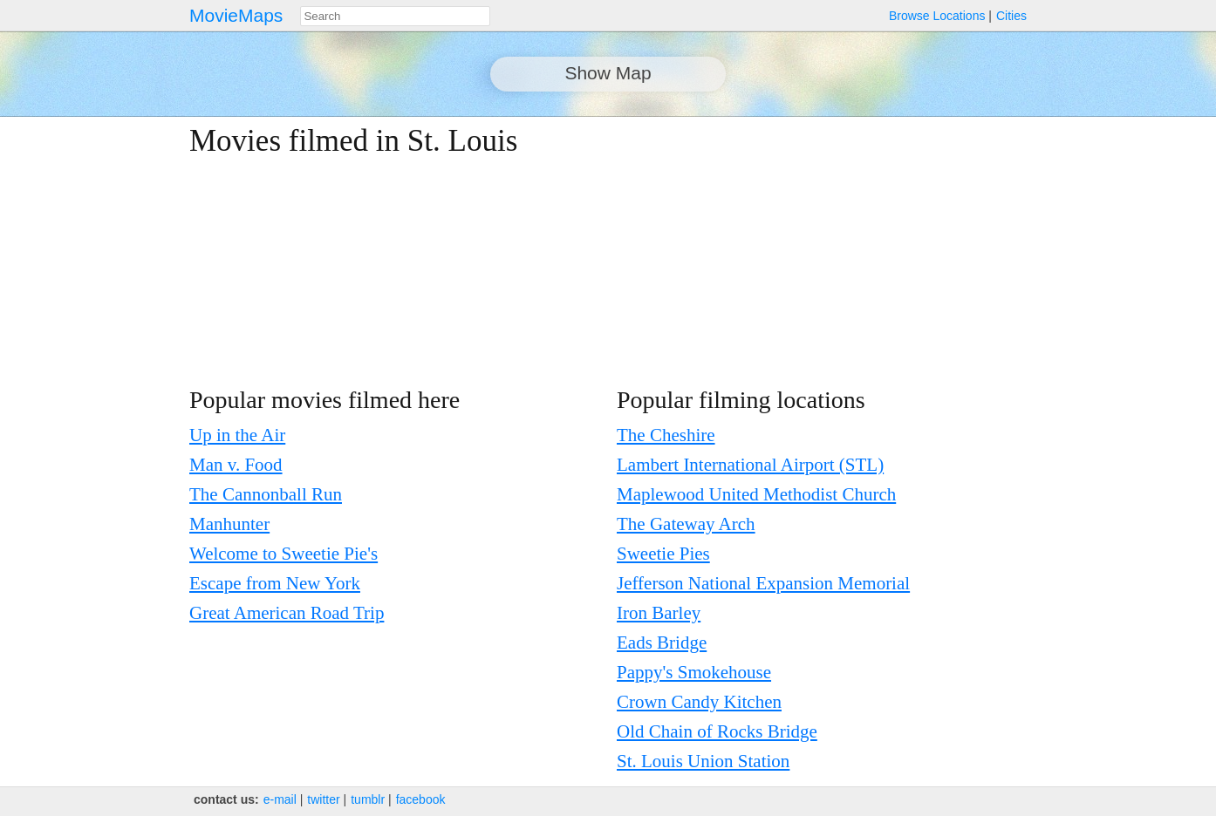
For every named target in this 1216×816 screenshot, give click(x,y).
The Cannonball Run (265, 494)
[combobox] (395, 16)
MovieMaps (236, 15)
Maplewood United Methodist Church (756, 494)
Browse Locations (937, 16)
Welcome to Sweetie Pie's (283, 553)
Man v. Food (236, 464)
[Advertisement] (875, 246)
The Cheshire (666, 435)
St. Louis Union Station (703, 761)
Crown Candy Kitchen (699, 701)
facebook (421, 799)
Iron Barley (658, 612)
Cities (1011, 16)
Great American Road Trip (286, 612)
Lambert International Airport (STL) (750, 464)
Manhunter (229, 523)
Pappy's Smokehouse (694, 672)
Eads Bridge (662, 642)
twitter (323, 799)
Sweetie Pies (663, 553)
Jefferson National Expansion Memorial (763, 583)
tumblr (368, 799)
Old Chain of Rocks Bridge (717, 731)
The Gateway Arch (686, 523)
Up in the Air (237, 435)
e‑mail (280, 799)
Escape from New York (274, 583)
